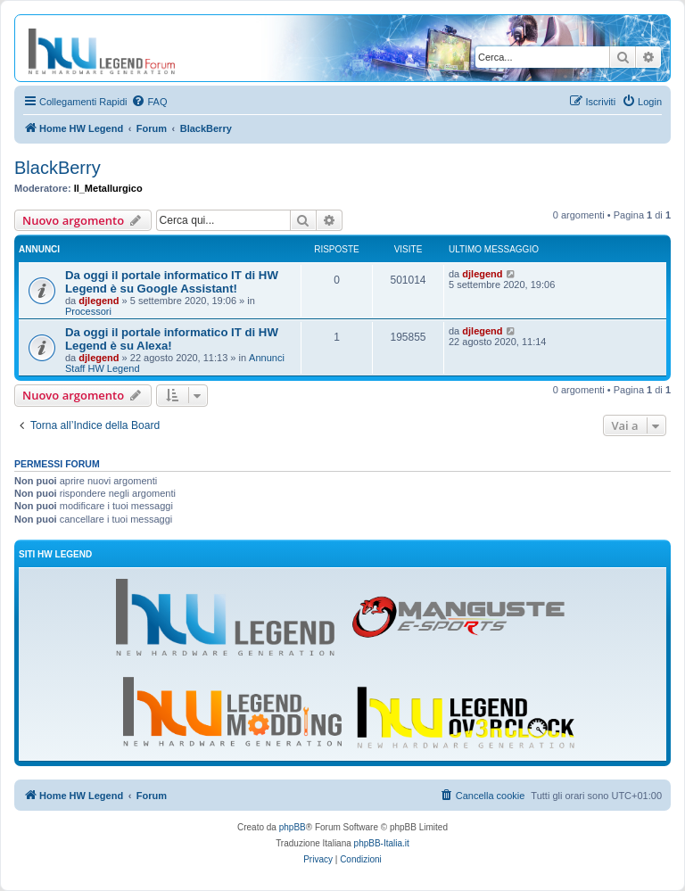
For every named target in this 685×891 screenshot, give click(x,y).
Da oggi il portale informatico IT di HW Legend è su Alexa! (171, 339)
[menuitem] (149, 101)
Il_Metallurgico (108, 188)
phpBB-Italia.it (381, 843)
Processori (88, 311)
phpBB (292, 827)
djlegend (98, 300)
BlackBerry (57, 167)
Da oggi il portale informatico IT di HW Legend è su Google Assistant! (171, 281)
